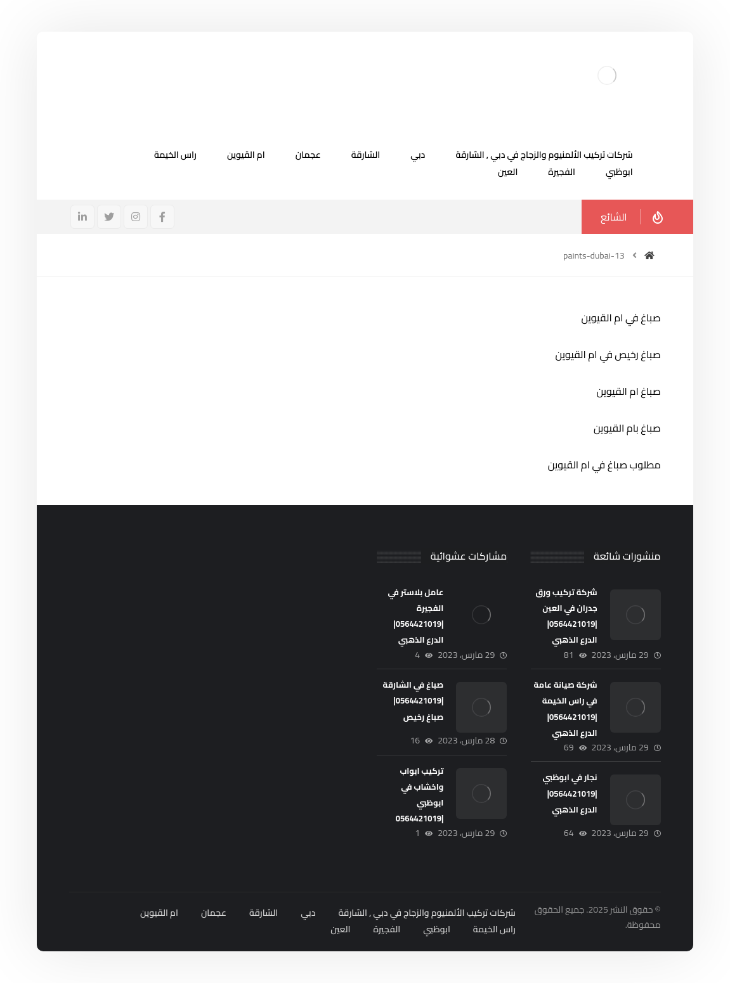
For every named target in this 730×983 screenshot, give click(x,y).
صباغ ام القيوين (629, 391)
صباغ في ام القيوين (620, 317)
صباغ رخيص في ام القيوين (607, 354)
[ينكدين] (82, 217)
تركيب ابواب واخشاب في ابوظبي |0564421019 (420, 794)
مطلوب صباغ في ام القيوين (604, 464)
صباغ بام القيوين (627, 427)
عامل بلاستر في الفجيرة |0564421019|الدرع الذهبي (415, 616)
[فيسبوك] (162, 217)
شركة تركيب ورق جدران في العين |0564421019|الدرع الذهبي (566, 616)
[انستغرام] (136, 217)
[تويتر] (109, 217)
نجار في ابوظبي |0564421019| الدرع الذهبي (570, 792)
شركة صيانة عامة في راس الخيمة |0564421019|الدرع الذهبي (565, 708)
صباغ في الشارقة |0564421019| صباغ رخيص (413, 700)
